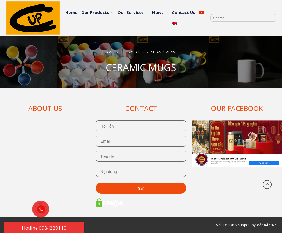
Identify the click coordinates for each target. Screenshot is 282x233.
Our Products (95, 12)
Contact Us (183, 12)
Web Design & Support (233, 225)
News (158, 12)
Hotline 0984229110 (44, 228)
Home (71, 12)
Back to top (267, 184)
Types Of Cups (132, 52)
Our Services (131, 12)
